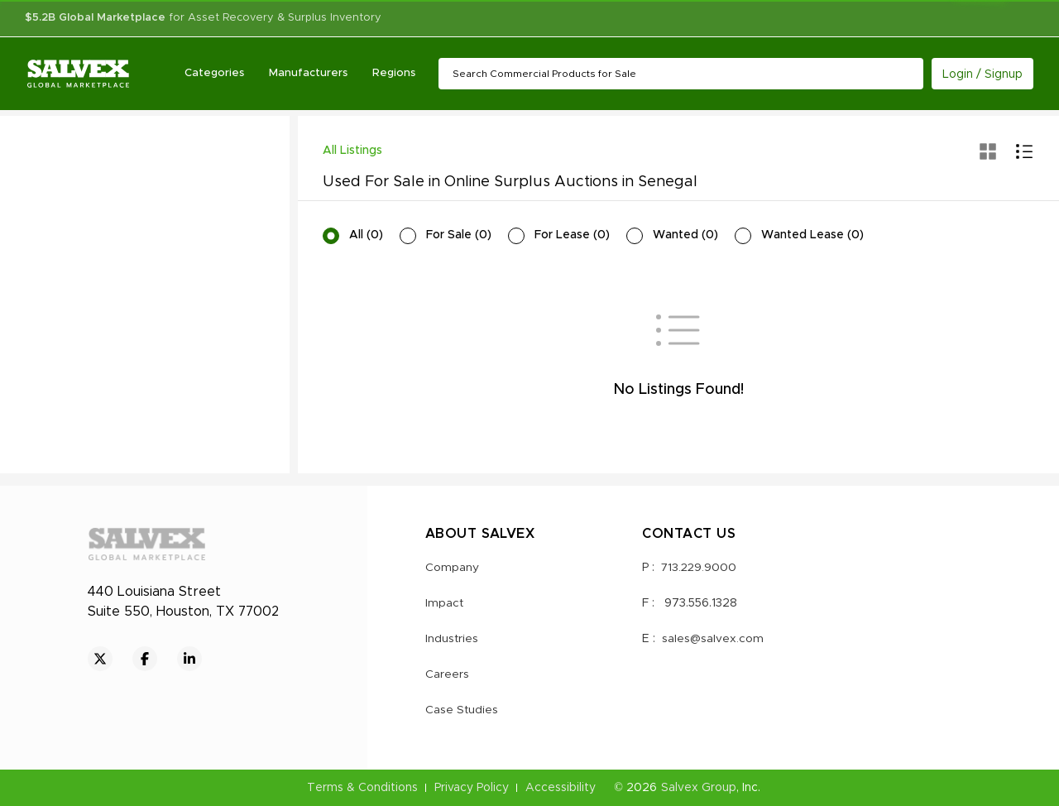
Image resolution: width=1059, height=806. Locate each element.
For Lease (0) (572, 235)
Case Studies (462, 710)
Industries (452, 639)
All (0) (366, 235)
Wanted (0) (685, 235)
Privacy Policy (471, 788)
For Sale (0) (458, 235)
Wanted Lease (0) (812, 235)
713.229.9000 (700, 567)
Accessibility (560, 788)
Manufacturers (309, 73)
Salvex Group (698, 788)
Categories (215, 73)
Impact (444, 603)
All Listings (352, 150)
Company (452, 567)
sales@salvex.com (713, 639)
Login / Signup (982, 74)
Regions (394, 73)
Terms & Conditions (362, 788)
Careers (447, 674)
